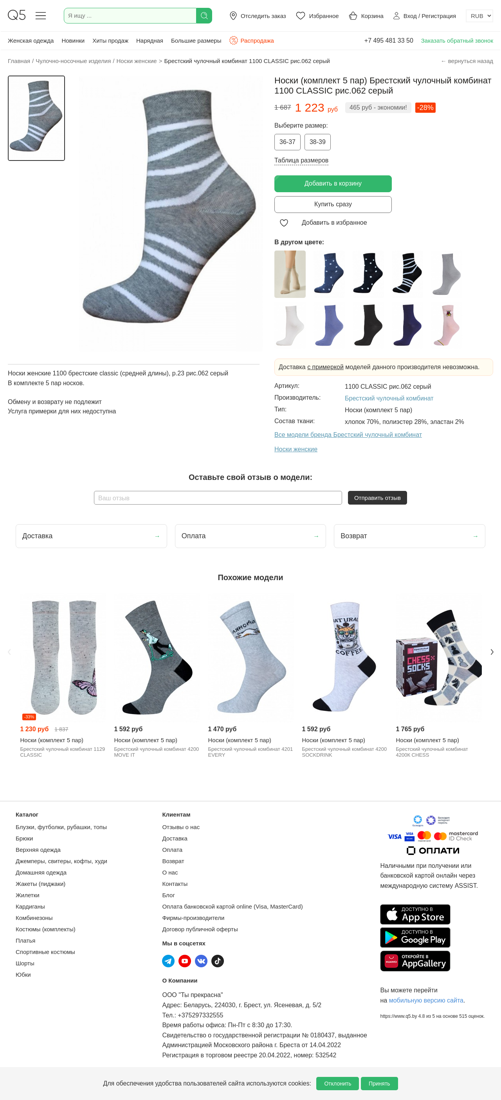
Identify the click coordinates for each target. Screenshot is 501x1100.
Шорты (25, 963)
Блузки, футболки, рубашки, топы (61, 827)
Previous (9, 652)
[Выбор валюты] (479, 15)
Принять (379, 1083)
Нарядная (149, 40)
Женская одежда (31, 40)
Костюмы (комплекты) (46, 929)
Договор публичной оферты (200, 929)
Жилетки (28, 895)
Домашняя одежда (41, 872)
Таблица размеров (301, 160)
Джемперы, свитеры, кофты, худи (61, 861)
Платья (25, 940)
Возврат (173, 861)
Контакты (174, 883)
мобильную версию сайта (426, 1000)
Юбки (23, 974)
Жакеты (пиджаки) (40, 883)
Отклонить (337, 1083)
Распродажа (251, 40)
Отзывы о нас (181, 827)
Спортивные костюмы (45, 952)
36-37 (287, 142)
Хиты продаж (110, 40)
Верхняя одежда (38, 849)
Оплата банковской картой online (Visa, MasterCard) (232, 906)
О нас (170, 872)
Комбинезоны (34, 917)
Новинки (73, 40)
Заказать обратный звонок (457, 40)
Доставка (174, 838)
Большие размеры (196, 40)
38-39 (318, 142)
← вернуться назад (467, 61)
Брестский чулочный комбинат (389, 398)
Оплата (172, 849)
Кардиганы (30, 906)
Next (492, 652)
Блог (168, 895)
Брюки (24, 838)
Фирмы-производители (193, 917)
